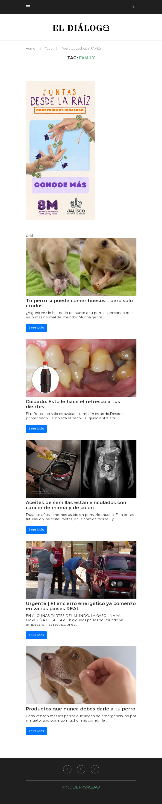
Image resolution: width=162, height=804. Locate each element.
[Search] (134, 7)
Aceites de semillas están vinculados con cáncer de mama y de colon (76, 505)
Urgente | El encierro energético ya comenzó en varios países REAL (81, 606)
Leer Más (36, 328)
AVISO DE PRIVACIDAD (81, 787)
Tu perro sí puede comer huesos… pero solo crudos (79, 303)
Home (30, 48)
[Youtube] (95, 769)
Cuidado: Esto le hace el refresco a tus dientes (73, 404)
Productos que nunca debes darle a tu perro (80, 708)
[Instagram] (81, 769)
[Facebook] (67, 769)
